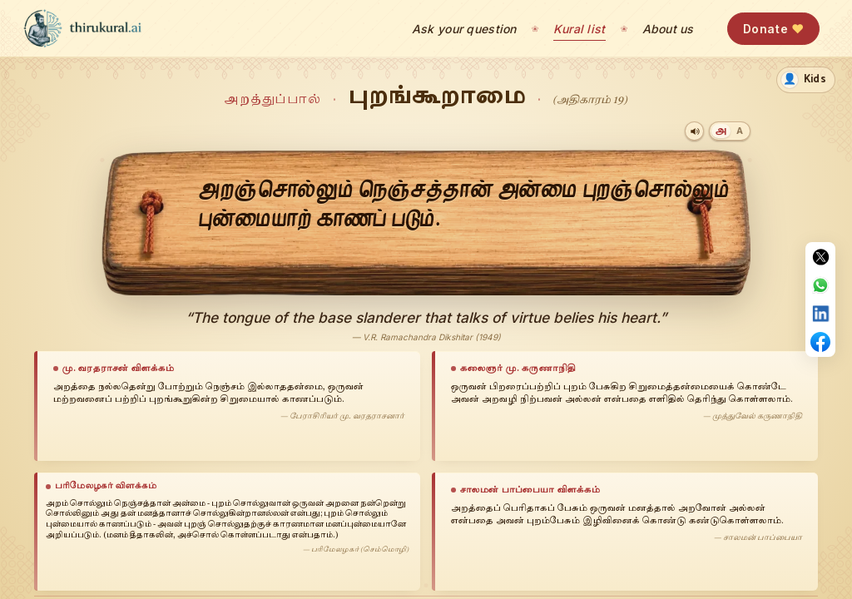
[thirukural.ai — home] (82, 28)
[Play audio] (694, 131)
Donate (773, 28)
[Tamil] (721, 131)
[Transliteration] (739, 131)
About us (668, 29)
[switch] (805, 80)
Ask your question (464, 29)
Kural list (579, 29)
